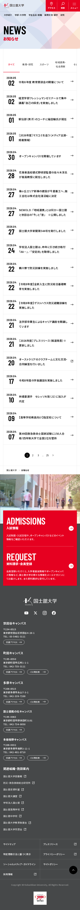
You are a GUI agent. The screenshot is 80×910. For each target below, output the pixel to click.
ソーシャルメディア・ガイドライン (19, 864)
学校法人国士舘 (11, 802)
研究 (63, 14)
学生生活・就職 (35, 14)
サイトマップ (9, 844)
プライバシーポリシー (54, 854)
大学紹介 (8, 14)
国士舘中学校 (10, 816)
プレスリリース (50, 844)
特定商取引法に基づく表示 (17, 854)
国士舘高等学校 (11, 809)
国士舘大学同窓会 (12, 829)
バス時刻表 (35, 671)
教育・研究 (27, 64)
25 (47, 455)
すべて (11, 64)
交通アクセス (12, 642)
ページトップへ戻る (73, 903)
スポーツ (44, 64)
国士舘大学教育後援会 (15, 822)
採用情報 (8, 874)
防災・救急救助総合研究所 (17, 782)
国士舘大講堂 (10, 796)
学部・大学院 (20, 14)
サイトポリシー (50, 864)
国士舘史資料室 (11, 789)
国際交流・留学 (51, 14)
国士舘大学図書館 (12, 776)
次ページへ (53, 455)
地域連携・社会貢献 (60, 64)
